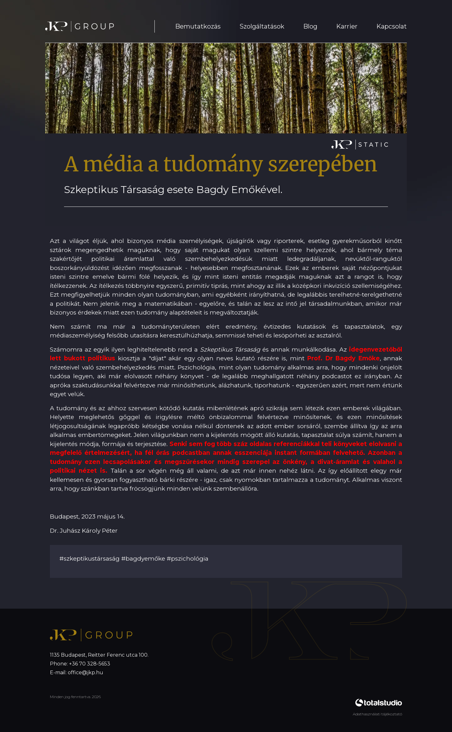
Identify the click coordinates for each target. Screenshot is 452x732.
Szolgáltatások (261, 26)
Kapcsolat (391, 26)
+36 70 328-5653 (89, 664)
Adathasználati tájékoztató (377, 714)
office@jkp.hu (85, 672)
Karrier (347, 26)
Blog (310, 26)
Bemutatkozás (198, 26)
